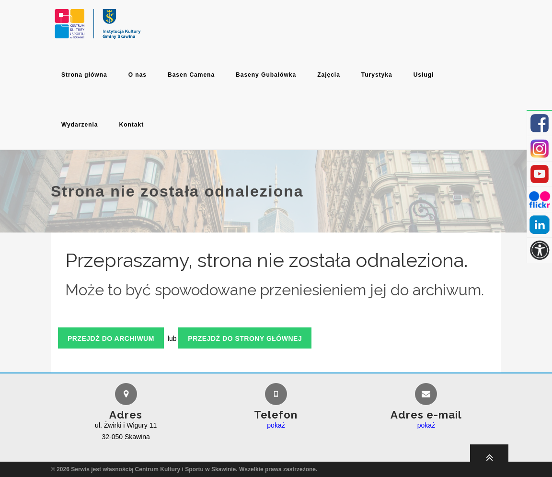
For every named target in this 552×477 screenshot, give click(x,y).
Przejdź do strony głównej (245, 338)
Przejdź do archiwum (111, 338)
